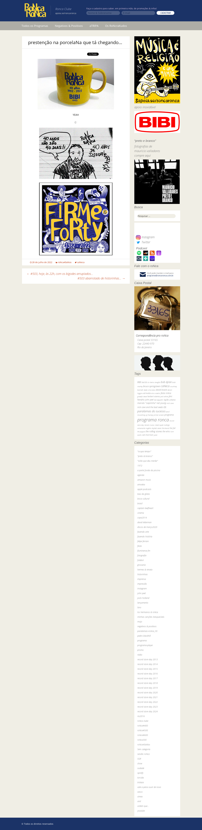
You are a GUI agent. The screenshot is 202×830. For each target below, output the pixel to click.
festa (139, 545)
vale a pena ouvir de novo (149, 787)
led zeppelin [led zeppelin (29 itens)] (158, 400)
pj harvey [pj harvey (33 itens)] (149, 415)
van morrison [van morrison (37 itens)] (147, 435)
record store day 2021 (147, 697)
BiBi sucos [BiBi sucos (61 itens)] (142, 382)
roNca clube (142, 720)
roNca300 (142, 739)
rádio (139, 654)
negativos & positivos (146, 626)
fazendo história (144, 536)
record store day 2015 (147, 668)
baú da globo (143, 493)
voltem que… (143, 806)
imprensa (141, 579)
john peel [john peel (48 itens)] (149, 399)
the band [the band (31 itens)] (165, 428)
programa (142, 640)
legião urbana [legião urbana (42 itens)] (169, 399)
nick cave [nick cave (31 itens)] (170, 403)
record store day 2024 (147, 711)
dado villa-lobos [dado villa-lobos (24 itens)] (149, 390)
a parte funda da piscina (148, 470)
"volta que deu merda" (147, 460)
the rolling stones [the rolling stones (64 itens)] (154, 431)
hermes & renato (144, 569)
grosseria (141, 564)
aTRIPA (94, 26)
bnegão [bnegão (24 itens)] (157, 382)
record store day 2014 (147, 664)
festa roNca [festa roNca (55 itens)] (166, 393)
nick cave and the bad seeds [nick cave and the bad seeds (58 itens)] (150, 407)
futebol (140, 560)
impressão (142, 583)
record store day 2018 (147, 683)
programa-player (145, 645)
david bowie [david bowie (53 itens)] (161, 389)
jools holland (143, 597)
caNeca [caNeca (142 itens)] (165, 386)
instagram (142, 588)
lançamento (142, 602)
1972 (139, 465)
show (139, 763)
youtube (141, 810)
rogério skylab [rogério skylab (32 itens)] (151, 428)
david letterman (144, 522)
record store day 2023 (147, 706)
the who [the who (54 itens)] (166, 431)
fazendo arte (143, 531)
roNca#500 (142, 730)
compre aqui (142, 155)
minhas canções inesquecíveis (150, 616)
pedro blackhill (144, 635)
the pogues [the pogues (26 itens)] (141, 431)
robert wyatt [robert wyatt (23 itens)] (159, 425)
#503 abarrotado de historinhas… (101, 278)
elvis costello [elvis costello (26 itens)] (155, 393)
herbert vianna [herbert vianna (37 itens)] (153, 396)
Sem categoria (143, 749)
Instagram (145, 237)
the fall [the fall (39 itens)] (172, 428)
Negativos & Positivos (69, 26)
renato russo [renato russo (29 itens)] (149, 425)
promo (140, 650)
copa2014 (142, 517)
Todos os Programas (35, 26)
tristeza (140, 782)
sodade (140, 768)
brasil (139, 503)
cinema (140, 512)
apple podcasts (144, 489)
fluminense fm (143, 550)
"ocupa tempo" (144, 451)
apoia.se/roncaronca (65, 13)
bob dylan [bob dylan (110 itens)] (166, 382)
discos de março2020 (147, 527)
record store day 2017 (147, 678)
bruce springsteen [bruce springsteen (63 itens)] (151, 386)
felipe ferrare (143, 541)
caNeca (80, 262)
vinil (139, 801)
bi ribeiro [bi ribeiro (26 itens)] (151, 382)
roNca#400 (142, 725)
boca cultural (143, 498)
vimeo (140, 796)
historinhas (142, 574)
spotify (140, 772)
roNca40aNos (65, 262)
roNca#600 (142, 735)
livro (139, 607)
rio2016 (141, 716)
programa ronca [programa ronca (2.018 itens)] (153, 420)
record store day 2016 (147, 673)
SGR (139, 758)
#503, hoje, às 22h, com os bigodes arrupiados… (60, 274)
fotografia (141, 555)
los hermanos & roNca (147, 612)
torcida (140, 777)
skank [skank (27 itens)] (159, 428)
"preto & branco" (145, 456)
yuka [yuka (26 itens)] (155, 435)
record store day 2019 (147, 687)
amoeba (141, 484)
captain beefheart (145, 508)
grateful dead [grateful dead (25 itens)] (142, 396)
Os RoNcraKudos (116, 26)
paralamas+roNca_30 (147, 631)
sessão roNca (143, 754)
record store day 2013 (147, 659)
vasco (140, 791)
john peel (141, 593)
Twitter (143, 242)
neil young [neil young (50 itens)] (161, 403)
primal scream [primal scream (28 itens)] (159, 415)
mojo (139, 621)
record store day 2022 (147, 702)
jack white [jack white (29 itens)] (164, 396)
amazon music (144, 479)
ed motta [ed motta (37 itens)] (147, 393)
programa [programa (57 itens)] (169, 414)
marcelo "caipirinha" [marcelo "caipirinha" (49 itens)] (146, 403)
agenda (140, 475)
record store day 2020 (147, 692)
